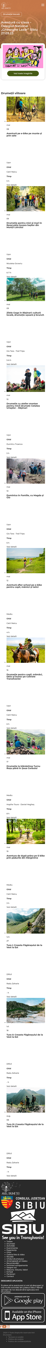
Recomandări (13, 1263)
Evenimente (12, 1248)
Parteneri (11, 1274)
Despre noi (12, 1267)
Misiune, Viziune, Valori (17, 1270)
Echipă (10, 1272)
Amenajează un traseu (17, 1261)
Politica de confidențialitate (19, 1341)
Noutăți (10, 1257)
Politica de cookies (16, 1339)
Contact (10, 1276)
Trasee (10, 1241)
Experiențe (12, 1250)
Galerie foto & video (16, 1255)
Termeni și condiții (15, 1337)
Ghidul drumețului (15, 1259)
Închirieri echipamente (17, 1265)
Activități (11, 1246)
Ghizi (9, 1252)
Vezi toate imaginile (23, 73)
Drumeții (11, 1244)
